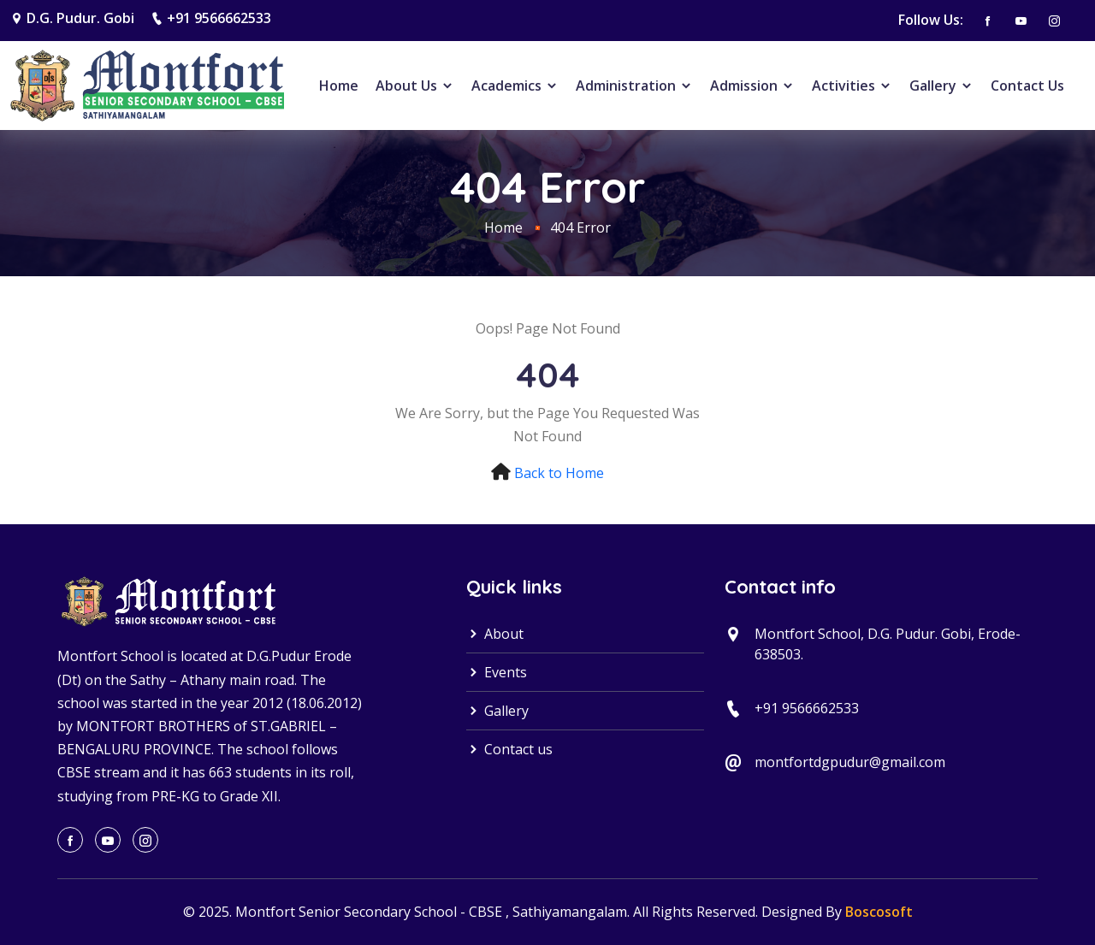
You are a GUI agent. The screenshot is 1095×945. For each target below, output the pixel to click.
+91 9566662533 (219, 18)
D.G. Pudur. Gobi (80, 18)
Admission (752, 85)
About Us (415, 85)
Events (496, 672)
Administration (634, 85)
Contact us (509, 749)
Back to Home (559, 473)
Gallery (941, 85)
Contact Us (1027, 85)
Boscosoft (879, 911)
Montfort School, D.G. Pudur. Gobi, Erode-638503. (888, 644)
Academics (515, 85)
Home (338, 85)
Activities (852, 85)
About (495, 633)
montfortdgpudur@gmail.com (850, 762)
